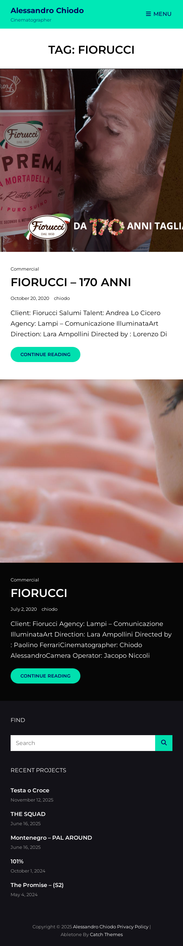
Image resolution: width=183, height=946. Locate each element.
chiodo (62, 298)
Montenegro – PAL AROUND (51, 837)
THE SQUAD (28, 814)
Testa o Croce (30, 790)
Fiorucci (39, 593)
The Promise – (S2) (37, 885)
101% (17, 861)
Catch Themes (106, 934)
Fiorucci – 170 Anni (71, 282)
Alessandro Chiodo (47, 10)
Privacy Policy (132, 926)
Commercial (25, 269)
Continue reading (50, 356)
